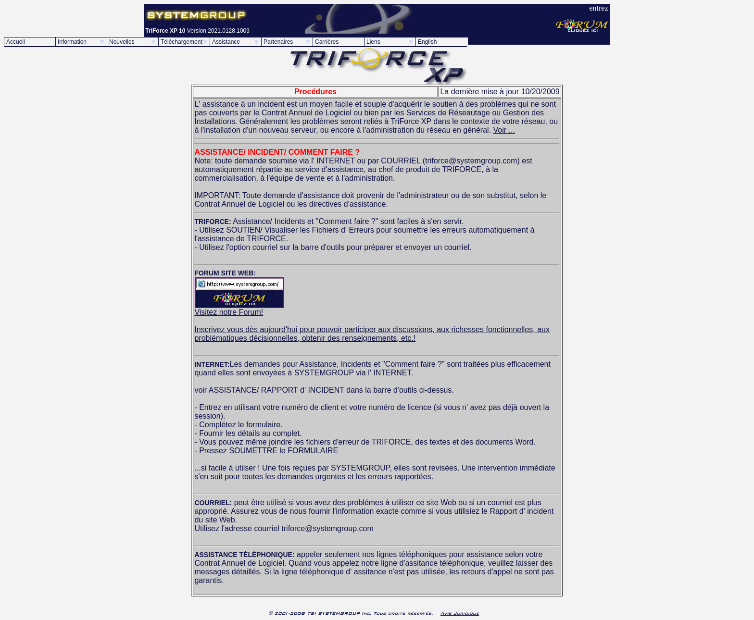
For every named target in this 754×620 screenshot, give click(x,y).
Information (72, 41)
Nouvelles (122, 41)
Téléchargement (181, 41)
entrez (598, 8)
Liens (373, 41)
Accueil (15, 41)
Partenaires (278, 41)
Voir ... (504, 130)
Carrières (327, 41)
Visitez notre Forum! (239, 308)
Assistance (226, 41)
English (427, 41)
